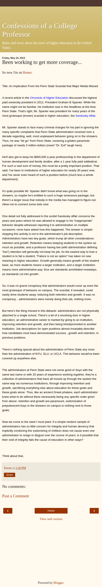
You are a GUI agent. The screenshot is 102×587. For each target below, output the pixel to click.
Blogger (58, 582)
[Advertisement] (51, 11)
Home (50, 510)
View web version (51, 519)
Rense (27, 72)
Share (9, 474)
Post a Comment (15, 496)
